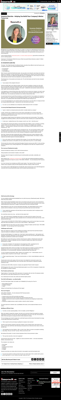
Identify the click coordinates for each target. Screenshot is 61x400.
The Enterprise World (30, 398)
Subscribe (53, 1)
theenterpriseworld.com (56, 382)
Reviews (48, 1)
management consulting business (16, 158)
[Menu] (59, 1)
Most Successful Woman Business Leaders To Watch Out (53, 29)
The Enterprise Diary (42, 1)
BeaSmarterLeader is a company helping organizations (23, 55)
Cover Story (4, 13)
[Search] (57, 1)
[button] (32, 359)
